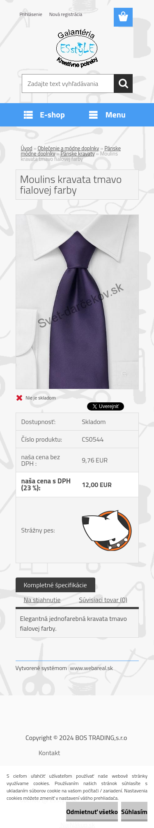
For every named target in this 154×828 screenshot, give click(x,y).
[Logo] (77, 47)
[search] (123, 83)
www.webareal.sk (91, 667)
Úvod (26, 148)
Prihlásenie (31, 14)
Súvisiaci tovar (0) (103, 600)
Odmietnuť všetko (92, 812)
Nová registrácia (66, 14)
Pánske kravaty (77, 153)
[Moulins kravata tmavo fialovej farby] (77, 218)
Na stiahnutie (42, 600)
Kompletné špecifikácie (55, 585)
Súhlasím (134, 812)
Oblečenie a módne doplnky (68, 148)
